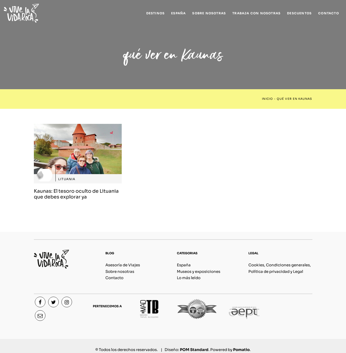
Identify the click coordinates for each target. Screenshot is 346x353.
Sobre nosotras (119, 271)
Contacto (114, 277)
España (184, 265)
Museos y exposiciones (198, 271)
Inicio (267, 98)
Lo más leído (188, 277)
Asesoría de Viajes (122, 265)
